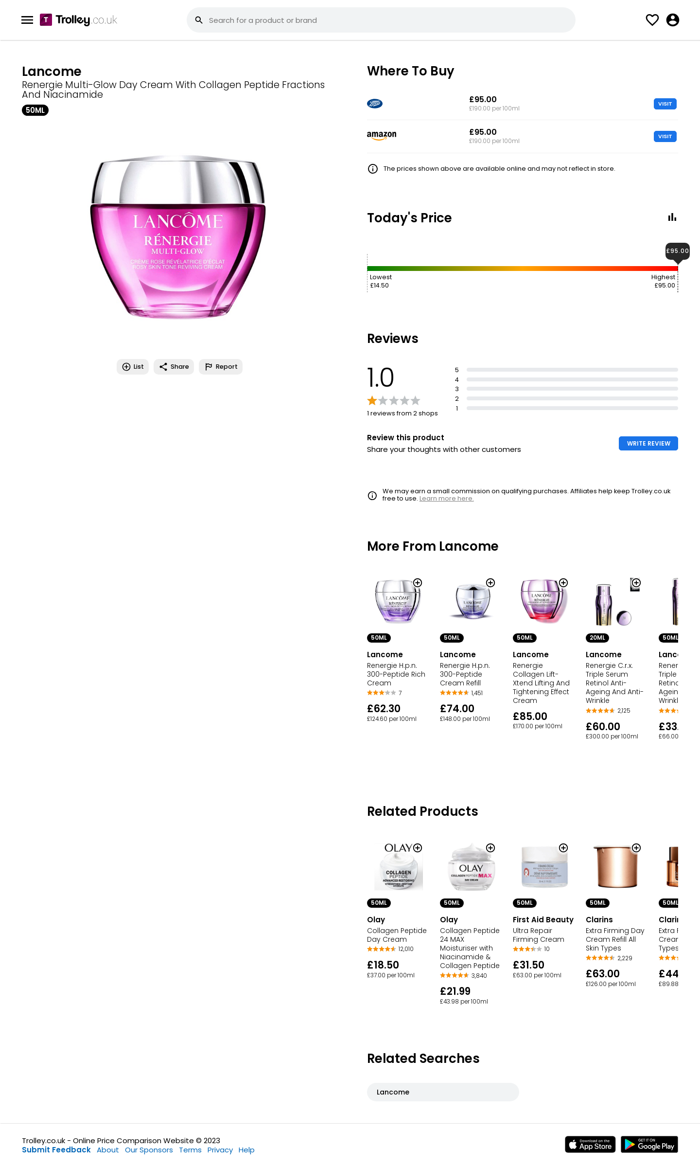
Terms (190, 1150)
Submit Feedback (56, 1150)
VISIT (665, 104)
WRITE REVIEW (648, 443)
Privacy (220, 1150)
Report (221, 367)
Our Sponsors (149, 1150)
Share (173, 367)
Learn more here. (447, 498)
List (133, 367)
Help (247, 1150)
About (108, 1150)
